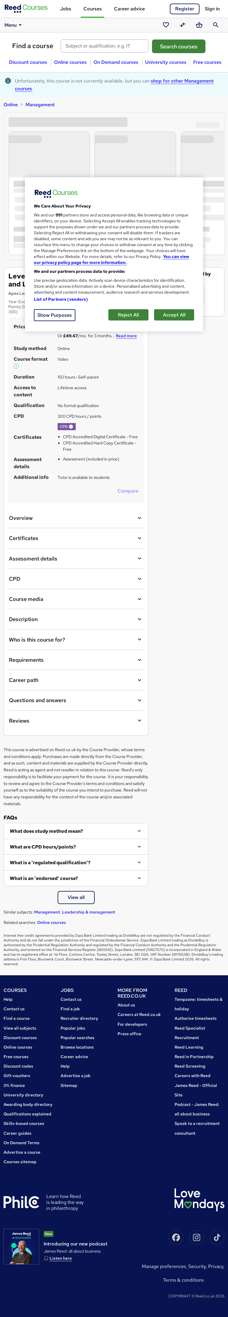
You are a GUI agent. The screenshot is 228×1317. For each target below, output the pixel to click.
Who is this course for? (76, 639)
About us (126, 1005)
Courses (92, 9)
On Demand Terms (21, 1142)
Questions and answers (76, 700)
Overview (76, 518)
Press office (129, 1033)
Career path (76, 680)
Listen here (61, 1258)
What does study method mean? (46, 831)
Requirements (76, 660)
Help (8, 999)
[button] (17, 366)
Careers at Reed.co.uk (139, 1014)
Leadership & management (88, 912)
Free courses (207, 62)
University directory (23, 1095)
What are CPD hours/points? (43, 847)
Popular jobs (73, 1028)
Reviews (76, 720)
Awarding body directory (28, 1104)
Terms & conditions (183, 1280)
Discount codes (18, 1066)
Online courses (70, 62)
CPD (76, 578)
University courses (165, 62)
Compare (128, 491)
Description (76, 619)
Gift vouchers (17, 1075)
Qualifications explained (27, 1114)
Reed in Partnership (194, 1056)
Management (40, 105)
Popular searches (77, 1037)
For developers (132, 1024)
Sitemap (69, 1085)
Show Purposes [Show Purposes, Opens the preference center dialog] (54, 315)
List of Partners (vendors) (61, 299)
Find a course (32, 46)
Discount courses (28, 62)
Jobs (65, 9)
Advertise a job (76, 1075)
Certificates (76, 538)
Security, (198, 1266)
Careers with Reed (192, 1075)
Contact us (14, 1009)
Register (184, 9)
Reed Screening (190, 1066)
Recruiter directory (79, 1018)
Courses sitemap (20, 1161)
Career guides (17, 1133)
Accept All (174, 315)
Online (11, 105)
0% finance (14, 1085)
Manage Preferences (164, 1266)
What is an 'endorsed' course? (44, 878)
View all (76, 897)
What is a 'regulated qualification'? (50, 862)
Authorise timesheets (196, 1018)
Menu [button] (14, 25)
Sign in (212, 9)
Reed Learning (189, 1047)
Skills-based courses (24, 1123)
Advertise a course (22, 1152)
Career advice (129, 9)
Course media (76, 599)
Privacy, (216, 1266)
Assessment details (76, 558)
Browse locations (77, 1047)
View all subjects (20, 1028)
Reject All (128, 315)
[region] (114, 255)
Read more (126, 335)
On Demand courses (116, 62)
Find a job (70, 1009)
